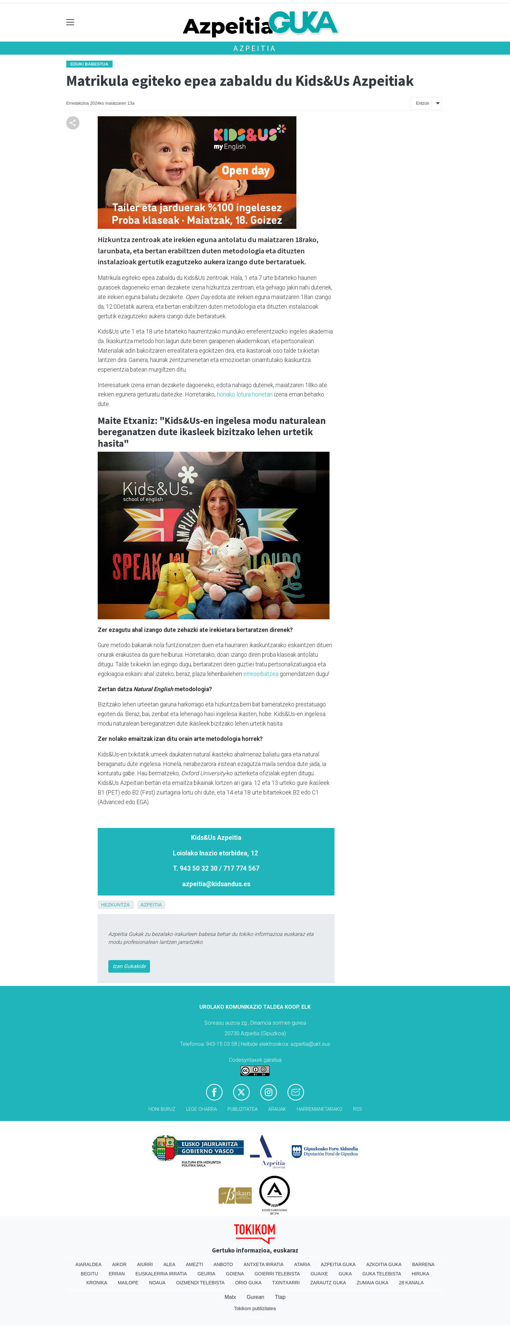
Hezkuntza (115, 904)
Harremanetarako (319, 1109)
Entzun (422, 103)
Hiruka (420, 1273)
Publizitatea (243, 1109)
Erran (117, 1273)
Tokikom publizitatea (255, 1308)
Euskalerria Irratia (161, 1273)
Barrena (423, 1264)
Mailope (128, 1282)
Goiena (235, 1273)
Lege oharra (201, 1109)
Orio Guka (248, 1282)
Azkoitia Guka (384, 1264)
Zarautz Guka (328, 1282)
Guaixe (319, 1273)
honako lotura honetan (245, 394)
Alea (169, 1264)
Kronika (96, 1282)
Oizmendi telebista (200, 1282)
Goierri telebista (277, 1273)
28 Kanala (411, 1282)
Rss (357, 1109)
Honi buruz (162, 1109)
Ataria (302, 1264)
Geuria (206, 1273)
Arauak (277, 1109)
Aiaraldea (89, 1264)
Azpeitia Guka (338, 1264)
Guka (345, 1273)
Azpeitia (254, 48)
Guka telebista (381, 1273)
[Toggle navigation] (70, 22)
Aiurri (145, 1264)
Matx (230, 1297)
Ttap (280, 1297)
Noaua (157, 1282)
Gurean (255, 1297)
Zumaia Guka (372, 1282)
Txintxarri (286, 1282)
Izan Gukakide (129, 966)
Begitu (89, 1273)
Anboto (223, 1264)
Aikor (119, 1264)
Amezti (194, 1264)
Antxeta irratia (264, 1264)
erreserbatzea (261, 674)
